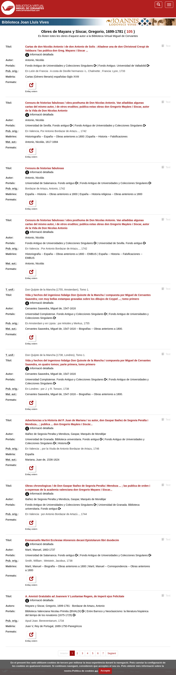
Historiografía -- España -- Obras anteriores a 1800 (54, 136)
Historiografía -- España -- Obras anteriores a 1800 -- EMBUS (61, 253)
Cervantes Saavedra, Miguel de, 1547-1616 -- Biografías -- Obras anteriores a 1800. (74, 328)
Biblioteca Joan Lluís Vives (25, 22)
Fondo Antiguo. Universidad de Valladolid (123, 65)
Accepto (105, 670)
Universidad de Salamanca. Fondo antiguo (51, 183)
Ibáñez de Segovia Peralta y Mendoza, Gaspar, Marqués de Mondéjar (65, 433)
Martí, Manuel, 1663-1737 (40, 549)
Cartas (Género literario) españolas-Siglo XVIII (52, 76)
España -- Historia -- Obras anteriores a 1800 (51, 194)
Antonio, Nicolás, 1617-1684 (41, 141)
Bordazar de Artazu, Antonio (88, 605)
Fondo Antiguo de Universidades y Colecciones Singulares (61, 65)
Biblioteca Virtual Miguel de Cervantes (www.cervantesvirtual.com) (22, 8)
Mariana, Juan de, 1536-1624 (42, 459)
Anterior (64, 653)
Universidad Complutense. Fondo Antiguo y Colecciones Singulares (66, 314)
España (29, 454)
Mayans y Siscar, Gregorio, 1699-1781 (47, 605)
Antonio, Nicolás (34, 60)
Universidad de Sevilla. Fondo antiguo (49, 125)
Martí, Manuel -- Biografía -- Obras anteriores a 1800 (55, 566)
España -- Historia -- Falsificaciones (107, 136)
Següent (112, 653)
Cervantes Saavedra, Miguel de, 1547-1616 (50, 308)
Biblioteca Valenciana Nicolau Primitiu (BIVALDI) (55, 611)
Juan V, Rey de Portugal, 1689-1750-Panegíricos (53, 626)
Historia (64, 443)
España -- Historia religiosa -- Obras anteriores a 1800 (111, 194)
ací (96, 670)
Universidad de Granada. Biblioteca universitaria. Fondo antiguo (64, 439)
